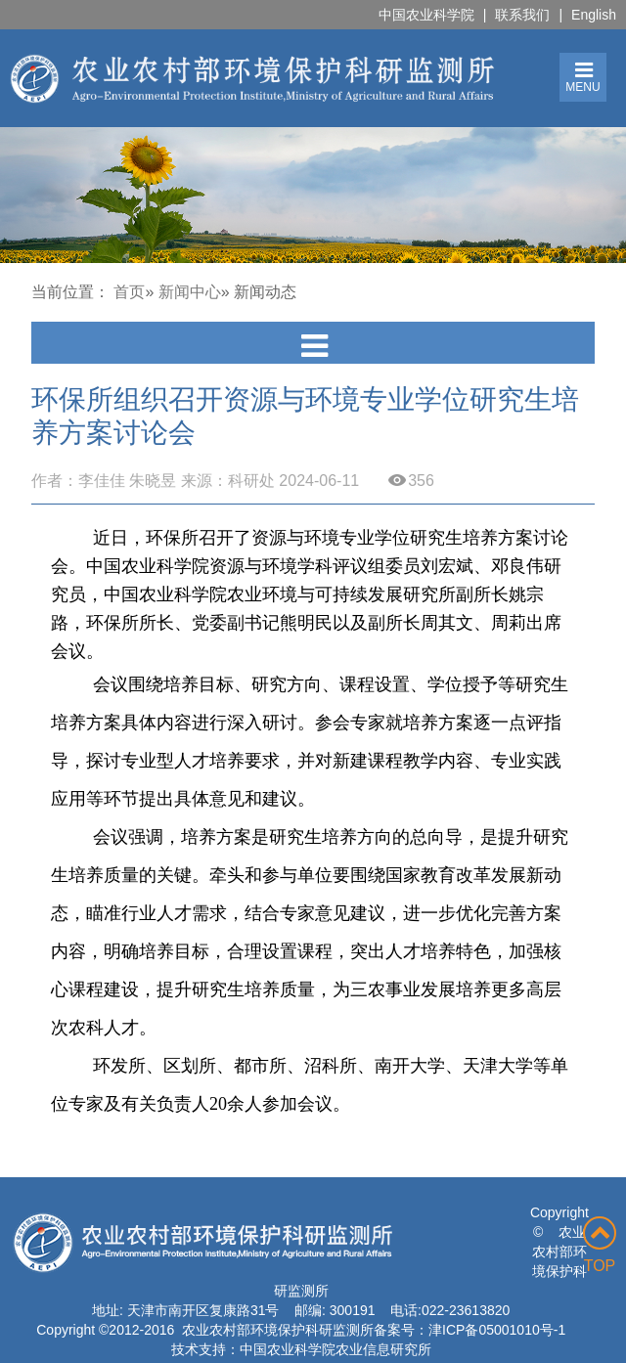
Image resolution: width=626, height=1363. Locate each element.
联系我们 (522, 14)
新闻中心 (189, 292)
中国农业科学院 (426, 14)
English (593, 14)
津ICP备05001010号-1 (496, 1330)
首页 (129, 292)
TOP (599, 1245)
